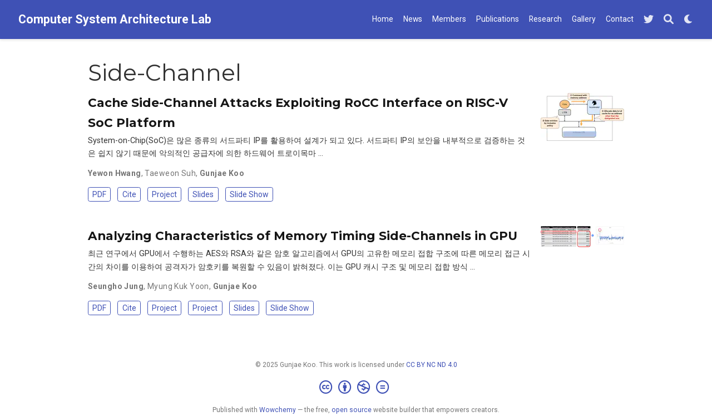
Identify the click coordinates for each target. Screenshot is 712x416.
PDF (99, 194)
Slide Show (249, 194)
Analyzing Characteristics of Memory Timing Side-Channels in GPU (302, 235)
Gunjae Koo (222, 173)
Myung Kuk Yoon (178, 286)
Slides (203, 194)
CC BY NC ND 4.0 (431, 365)
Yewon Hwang (114, 173)
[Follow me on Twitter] (649, 19)
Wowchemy (277, 410)
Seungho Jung (116, 286)
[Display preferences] (689, 19)
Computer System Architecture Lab (114, 19)
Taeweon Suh (170, 173)
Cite (129, 194)
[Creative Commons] (356, 387)
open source (352, 410)
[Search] (669, 19)
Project (164, 194)
